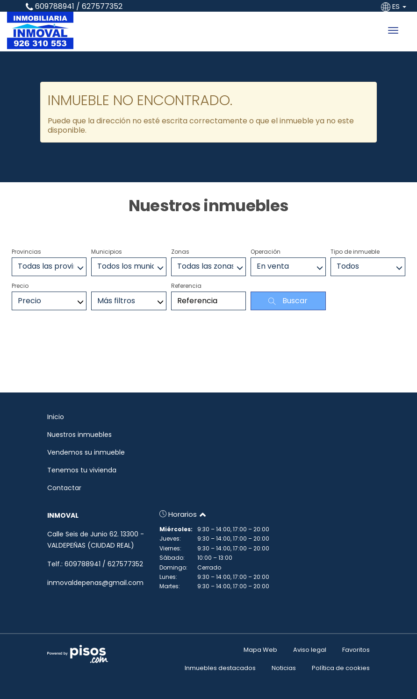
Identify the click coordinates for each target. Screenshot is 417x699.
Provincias (26, 252)
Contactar (64, 487)
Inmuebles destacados (220, 667)
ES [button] (394, 6)
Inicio (55, 416)
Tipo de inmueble (355, 252)
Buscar (288, 300)
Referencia (186, 286)
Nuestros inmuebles (79, 434)
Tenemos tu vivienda (81, 470)
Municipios (106, 252)
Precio (20, 286)
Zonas (180, 252)
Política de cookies (341, 667)
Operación (265, 252)
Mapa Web (260, 649)
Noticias (284, 667)
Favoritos (356, 649)
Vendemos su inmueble (86, 452)
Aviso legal (309, 649)
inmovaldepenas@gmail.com (95, 582)
